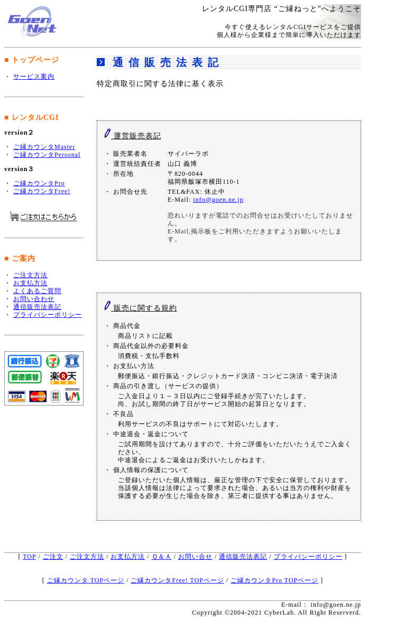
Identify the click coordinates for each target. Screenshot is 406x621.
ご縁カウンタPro (39, 183)
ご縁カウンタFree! (41, 191)
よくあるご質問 (37, 291)
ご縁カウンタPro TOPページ (274, 580)
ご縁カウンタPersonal (46, 154)
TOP (29, 556)
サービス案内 (33, 76)
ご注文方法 (30, 275)
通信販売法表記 (37, 306)
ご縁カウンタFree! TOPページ (177, 580)
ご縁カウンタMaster (44, 146)
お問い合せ (195, 556)
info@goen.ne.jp (218, 199)
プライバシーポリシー (47, 314)
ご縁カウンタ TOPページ (85, 580)
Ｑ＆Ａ (162, 556)
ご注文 (53, 556)
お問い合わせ (33, 299)
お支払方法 (30, 283)
